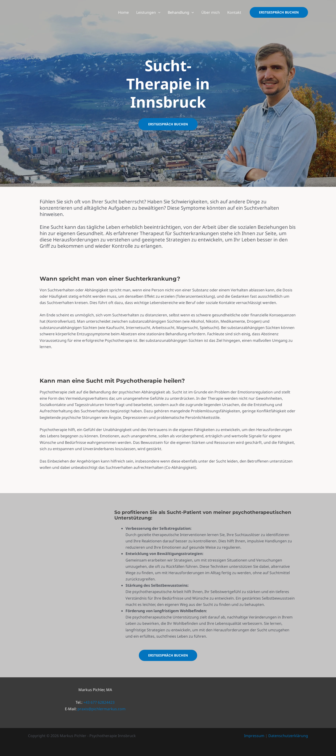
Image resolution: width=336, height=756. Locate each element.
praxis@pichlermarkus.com (101, 708)
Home (123, 12)
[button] (279, 12)
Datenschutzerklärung (288, 735)
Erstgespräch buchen (168, 124)
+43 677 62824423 (99, 702)
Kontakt (234, 12)
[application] (158, 12)
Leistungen (148, 12)
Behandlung (181, 12)
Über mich (210, 12)
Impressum (254, 735)
